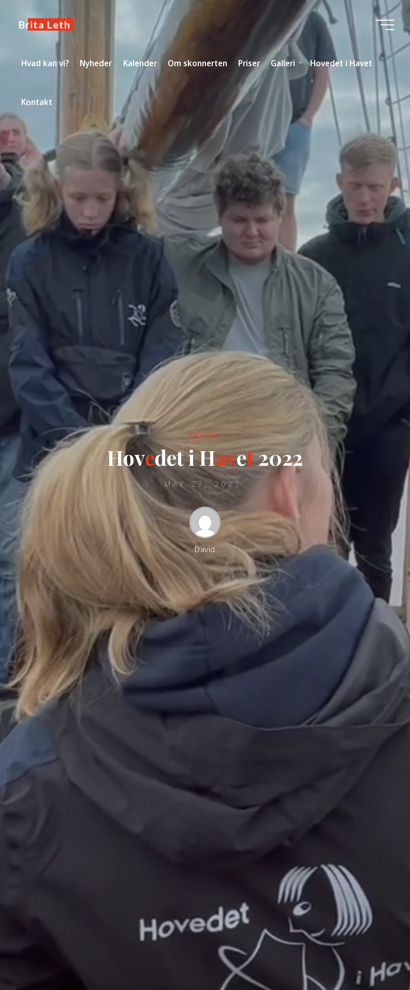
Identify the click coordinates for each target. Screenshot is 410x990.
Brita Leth (44, 24)
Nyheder (202, 434)
